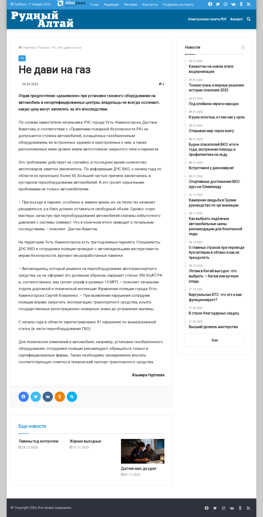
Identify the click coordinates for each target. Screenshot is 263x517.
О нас (94, 4)
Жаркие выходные (85, 441)
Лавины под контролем (38, 441)
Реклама (130, 4)
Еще (215, 340)
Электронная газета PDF (207, 19)
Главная (26, 47)
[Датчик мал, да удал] (143, 451)
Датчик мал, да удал (138, 469)
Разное (43, 47)
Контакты (150, 4)
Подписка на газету (178, 4)
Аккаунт (236, 19)
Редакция (111, 4)
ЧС (54, 47)
